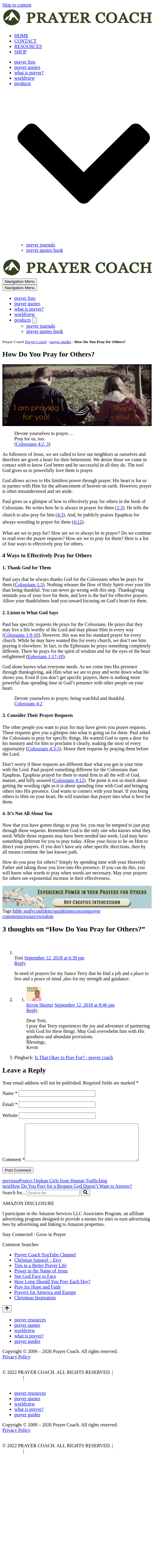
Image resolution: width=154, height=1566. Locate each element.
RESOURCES (28, 46)
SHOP (20, 51)
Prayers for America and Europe (45, 1304)
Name (9, 1093)
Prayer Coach (36, 342)
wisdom (46, 916)
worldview (24, 78)
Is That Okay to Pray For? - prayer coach (74, 1057)
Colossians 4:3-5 (44, 748)
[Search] (53, 1205)
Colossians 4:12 (69, 780)
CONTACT (25, 41)
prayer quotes (27, 67)
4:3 (60, 514)
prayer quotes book (44, 250)
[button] (84, 164)
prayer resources (30, 1332)
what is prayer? (29, 72)
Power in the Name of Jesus (41, 1283)
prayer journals (40, 244)
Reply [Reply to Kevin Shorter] (32, 1010)
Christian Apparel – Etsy (38, 1272)
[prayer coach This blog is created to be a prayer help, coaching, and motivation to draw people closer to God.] (78, 25)
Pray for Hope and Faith (37, 1299)
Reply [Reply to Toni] (20, 963)
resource (30, 916)
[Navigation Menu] (19, 281)
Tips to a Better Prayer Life (40, 1277)
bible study (23, 911)
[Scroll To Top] (7, 1321)
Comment (13, 1126)
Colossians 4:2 (28, 703)
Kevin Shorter (39, 1005)
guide (60, 911)
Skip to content (16, 4)
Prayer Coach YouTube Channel (45, 1267)
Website (10, 1115)
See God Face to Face (35, 1288)
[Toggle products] (34, 320)
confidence (44, 911)
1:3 (120, 507)
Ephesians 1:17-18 (45, 656)
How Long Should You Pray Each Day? (52, 1294)
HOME (21, 35)
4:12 (77, 521)
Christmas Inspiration (35, 1310)
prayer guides (60, 342)
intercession (76, 911)
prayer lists (25, 61)
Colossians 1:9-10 (21, 635)
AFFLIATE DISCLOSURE (52, 1390)
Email (9, 1104)
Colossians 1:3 (29, 584)
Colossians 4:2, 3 (32, 444)
